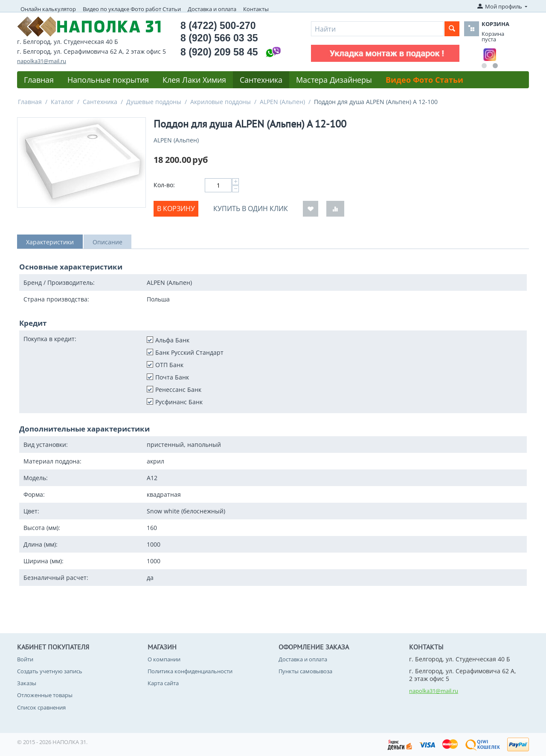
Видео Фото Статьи (424, 80)
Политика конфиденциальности (190, 671)
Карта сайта (163, 683)
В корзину (176, 208)
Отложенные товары (45, 695)
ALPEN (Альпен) (282, 102)
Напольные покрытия (108, 80)
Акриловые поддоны (220, 102)
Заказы (26, 683)
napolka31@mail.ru (41, 61)
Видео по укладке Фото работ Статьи (132, 9)
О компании (164, 659)
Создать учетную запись (49, 671)
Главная (39, 80)
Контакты (256, 9)
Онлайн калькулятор (48, 9)
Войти (25, 659)
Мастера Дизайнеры (334, 80)
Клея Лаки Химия (194, 80)
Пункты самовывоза (305, 671)
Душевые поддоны (153, 102)
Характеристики (50, 242)
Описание (107, 242)
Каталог (62, 102)
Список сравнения (41, 707)
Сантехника (261, 80)
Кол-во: (164, 185)
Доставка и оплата (212, 9)
